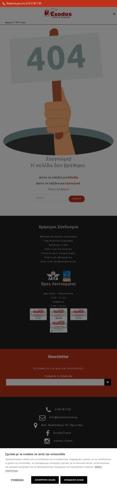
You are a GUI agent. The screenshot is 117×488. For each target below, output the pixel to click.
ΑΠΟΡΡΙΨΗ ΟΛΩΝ (45, 480)
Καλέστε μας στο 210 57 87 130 (24, 3)
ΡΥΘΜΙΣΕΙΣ (17, 480)
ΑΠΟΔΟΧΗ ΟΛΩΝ (74, 480)
